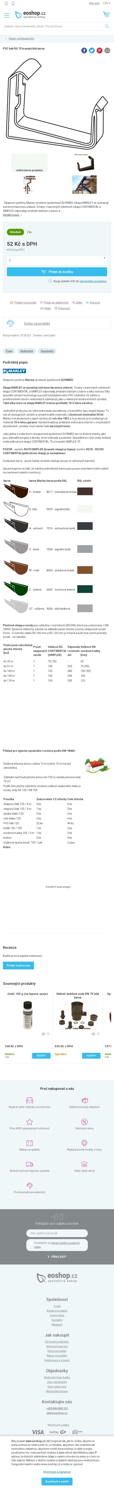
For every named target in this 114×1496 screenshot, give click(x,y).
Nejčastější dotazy (57, 1391)
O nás (57, 1306)
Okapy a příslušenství (21, 38)
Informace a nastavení (57, 1471)
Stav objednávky (57, 1382)
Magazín (57, 1324)
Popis (9, 351)
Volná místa (57, 1315)
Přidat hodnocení (18, 965)
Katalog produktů (57, 1310)
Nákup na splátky (57, 1355)
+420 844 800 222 (57, 1408)
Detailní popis (12, 214)
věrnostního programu (93, 281)
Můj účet (94, 3)
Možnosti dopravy (57, 1346)
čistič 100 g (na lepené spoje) (27, 994)
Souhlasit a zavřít (57, 1481)
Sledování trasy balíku (57, 1377)
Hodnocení (26, 351)
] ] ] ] (106, 3)
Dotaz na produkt (37, 324)
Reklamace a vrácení (57, 1360)
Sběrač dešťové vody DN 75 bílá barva (77, 995)
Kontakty (57, 1320)
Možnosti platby (57, 1351)
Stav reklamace (57, 1386)
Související (47, 351)
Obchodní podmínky (57, 1341)
